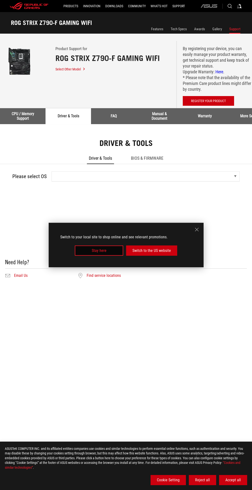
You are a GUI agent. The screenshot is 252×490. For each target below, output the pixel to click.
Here (219, 71)
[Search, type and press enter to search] (230, 6)
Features (157, 29)
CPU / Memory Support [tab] (23, 116)
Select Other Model (70, 69)
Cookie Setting (168, 480)
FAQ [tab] (114, 116)
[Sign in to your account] (239, 6)
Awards (199, 29)
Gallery (217, 29)
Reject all (202, 480)
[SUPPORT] (178, 6)
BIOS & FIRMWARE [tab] (147, 158)
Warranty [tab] (205, 116)
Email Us (21, 275)
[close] (197, 229)
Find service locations (104, 275)
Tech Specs (179, 29)
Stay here (99, 250)
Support (234, 29)
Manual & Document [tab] (159, 116)
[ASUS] (209, 6)
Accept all (233, 480)
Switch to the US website (151, 250)
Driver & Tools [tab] (68, 116)
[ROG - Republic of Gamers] (29, 6)
